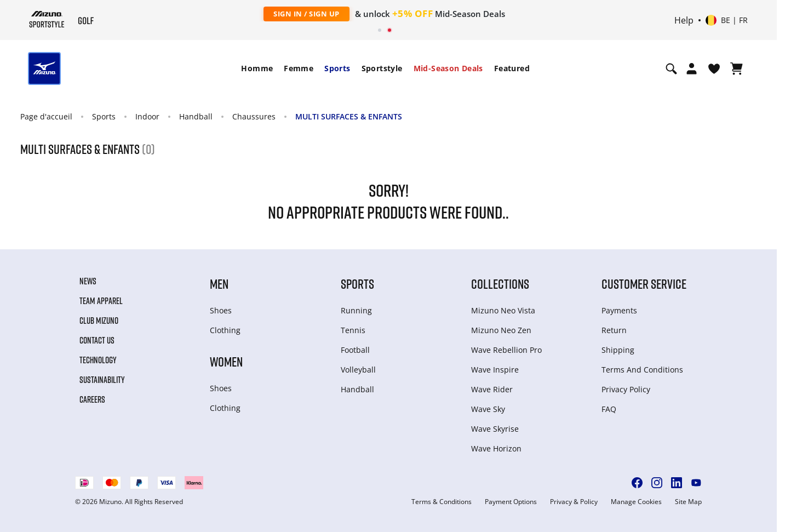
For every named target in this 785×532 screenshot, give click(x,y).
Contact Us (96, 340)
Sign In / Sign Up (306, 14)
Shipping (617, 350)
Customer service (643, 283)
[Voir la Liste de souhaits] (714, 68)
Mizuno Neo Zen (501, 330)
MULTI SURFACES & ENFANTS (348, 116)
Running (356, 310)
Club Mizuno (98, 320)
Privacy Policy (625, 389)
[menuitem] (257, 68)
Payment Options (511, 502)
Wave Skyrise (495, 429)
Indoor (147, 116)
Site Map (688, 502)
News (87, 281)
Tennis (353, 330)
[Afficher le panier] (736, 68)
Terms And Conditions (642, 369)
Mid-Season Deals (448, 68)
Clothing (225, 330)
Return (614, 330)
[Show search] (671, 68)
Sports (337, 68)
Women (226, 361)
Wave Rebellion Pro (506, 350)
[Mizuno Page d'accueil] (47, 19)
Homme (257, 68)
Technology (98, 359)
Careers (92, 399)
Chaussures (254, 116)
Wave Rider (492, 389)
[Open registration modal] (691, 68)
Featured (512, 68)
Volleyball (358, 369)
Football (355, 350)
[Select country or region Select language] (727, 20)
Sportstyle (382, 68)
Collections (500, 283)
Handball (196, 116)
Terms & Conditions (441, 502)
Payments (619, 310)
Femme (298, 68)
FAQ (608, 409)
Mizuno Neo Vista (503, 310)
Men (219, 283)
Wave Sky (488, 409)
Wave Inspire (495, 369)
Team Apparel (101, 300)
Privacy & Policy (574, 502)
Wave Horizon (496, 448)
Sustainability (102, 379)
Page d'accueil (46, 116)
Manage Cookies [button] (636, 502)
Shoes (221, 310)
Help (684, 20)
